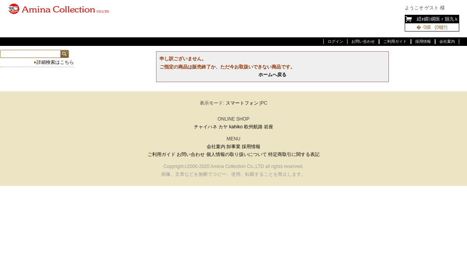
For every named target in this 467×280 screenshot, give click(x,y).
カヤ (223, 127)
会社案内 (447, 41)
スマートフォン (242, 103)
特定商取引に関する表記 (294, 154)
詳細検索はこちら (55, 62)
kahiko (236, 127)
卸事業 (233, 146)
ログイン (335, 41)
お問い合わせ (363, 41)
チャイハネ (205, 127)
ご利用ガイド (395, 41)
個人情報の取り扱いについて (236, 154)
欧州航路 (253, 127)
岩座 (268, 127)
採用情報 (423, 41)
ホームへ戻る (272, 74)
